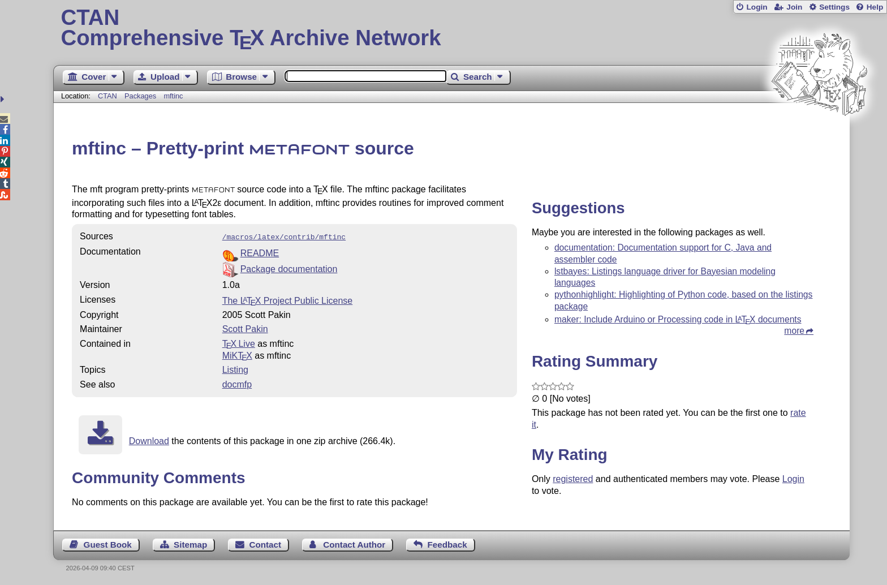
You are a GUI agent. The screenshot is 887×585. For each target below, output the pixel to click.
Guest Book (108, 543)
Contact (265, 543)
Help (875, 7)
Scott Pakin (245, 328)
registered (573, 479)
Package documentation (289, 268)
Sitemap (190, 543)
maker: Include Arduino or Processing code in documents (678, 319)
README (259, 252)
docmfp (237, 383)
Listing (235, 368)
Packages (141, 96)
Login (756, 7)
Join (794, 7)
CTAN (107, 96)
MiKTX (237, 354)
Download (149, 440)
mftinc (173, 96)
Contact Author (354, 543)
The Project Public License (287, 299)
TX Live (238, 342)
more (794, 330)
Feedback (447, 543)
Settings (834, 7)
